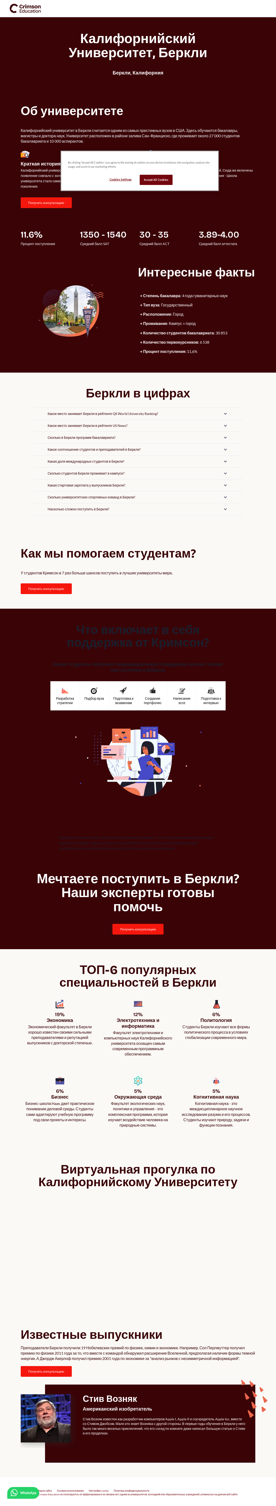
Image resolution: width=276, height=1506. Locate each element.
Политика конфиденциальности (131, 1486)
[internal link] (46, 203)
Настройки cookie (99, 1486)
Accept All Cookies (156, 179)
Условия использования (70, 1486)
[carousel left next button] (265, 761)
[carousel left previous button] (11, 761)
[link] (25, 8)
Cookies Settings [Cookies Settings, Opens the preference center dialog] (121, 179)
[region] (140, 171)
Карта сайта (45, 1486)
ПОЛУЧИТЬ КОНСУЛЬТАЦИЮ (46, 203)
